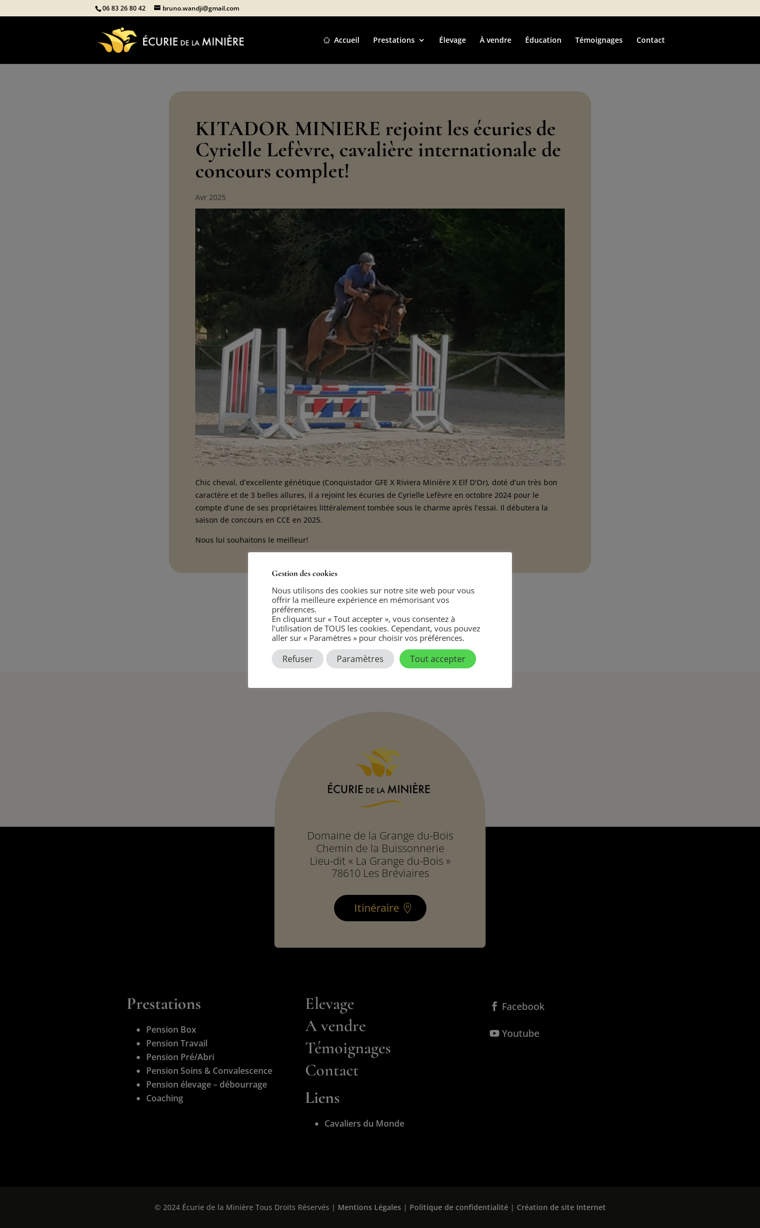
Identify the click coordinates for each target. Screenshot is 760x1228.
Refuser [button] (297, 659)
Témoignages (599, 40)
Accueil (346, 40)
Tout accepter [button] (438, 659)
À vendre (495, 40)
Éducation (543, 40)
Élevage (452, 40)
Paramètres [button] (360, 659)
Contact (650, 40)
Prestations (394, 40)
